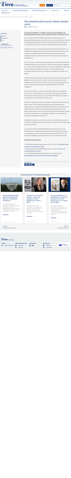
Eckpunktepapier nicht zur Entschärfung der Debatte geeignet (41, 155)
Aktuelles (4, 36)
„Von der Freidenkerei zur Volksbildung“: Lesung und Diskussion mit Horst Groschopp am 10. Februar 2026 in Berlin (59, 199)
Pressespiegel (5, 38)
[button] (25, 165)
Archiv (11, 16)
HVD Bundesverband (5, 16)
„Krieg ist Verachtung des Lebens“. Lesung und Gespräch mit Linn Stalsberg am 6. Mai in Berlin (35, 199)
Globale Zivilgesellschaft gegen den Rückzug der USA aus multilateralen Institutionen (10, 198)
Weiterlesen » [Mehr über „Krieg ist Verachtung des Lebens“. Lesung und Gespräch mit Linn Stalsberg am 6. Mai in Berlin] (30, 216)
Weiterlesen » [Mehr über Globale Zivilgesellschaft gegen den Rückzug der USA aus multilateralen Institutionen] (6, 214)
